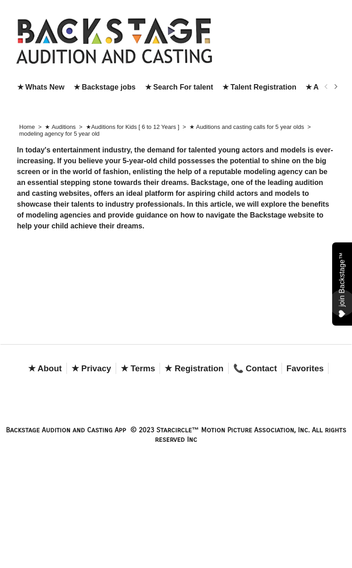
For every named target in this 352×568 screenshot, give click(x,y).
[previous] (327, 87)
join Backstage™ (342, 284)
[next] (336, 87)
